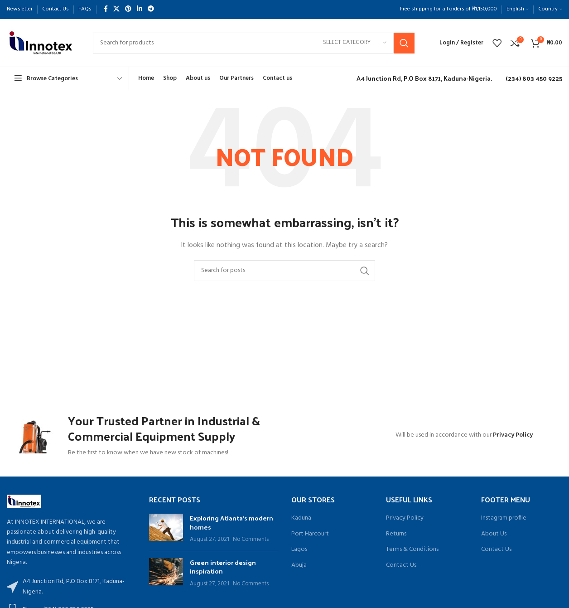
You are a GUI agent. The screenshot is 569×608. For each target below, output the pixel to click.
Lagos (299, 553)
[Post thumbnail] (166, 533)
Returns (396, 538)
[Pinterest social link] (128, 9)
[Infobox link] (422, 78)
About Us (493, 538)
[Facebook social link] (106, 9)
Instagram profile (503, 522)
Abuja (299, 569)
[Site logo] (41, 43)
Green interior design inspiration (223, 571)
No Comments (251, 543)
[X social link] (116, 9)
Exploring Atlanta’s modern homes (231, 526)
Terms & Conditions (412, 553)
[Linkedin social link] (139, 9)
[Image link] (24, 505)
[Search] (254, 43)
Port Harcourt (310, 538)
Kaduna (301, 522)
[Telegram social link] (151, 9)
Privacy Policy (513, 437)
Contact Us (401, 569)
